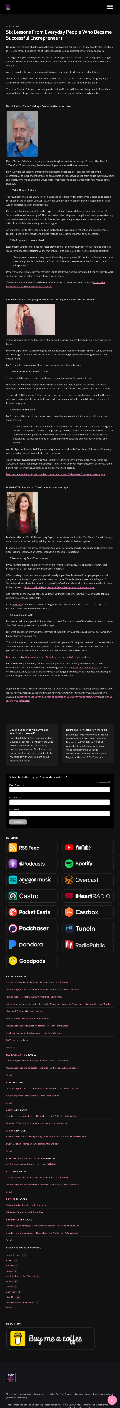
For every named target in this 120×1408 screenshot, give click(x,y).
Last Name (14, 809)
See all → (10, 1047)
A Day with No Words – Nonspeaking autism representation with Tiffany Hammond (46, 1136)
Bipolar (11, 1199)
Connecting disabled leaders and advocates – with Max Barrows (37, 982)
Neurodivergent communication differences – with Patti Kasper (37, 1025)
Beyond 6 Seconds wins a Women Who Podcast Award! (29, 731)
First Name (15, 797)
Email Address (16, 785)
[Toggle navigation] (109, 7)
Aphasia (11, 1110)
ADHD (9, 1082)
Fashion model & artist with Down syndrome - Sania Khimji (34, 996)
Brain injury (13, 1219)
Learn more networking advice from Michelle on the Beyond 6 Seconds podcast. (48, 656)
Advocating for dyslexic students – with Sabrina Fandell (33, 1095)
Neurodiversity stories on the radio (86, 729)
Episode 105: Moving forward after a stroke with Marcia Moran (36, 1123)
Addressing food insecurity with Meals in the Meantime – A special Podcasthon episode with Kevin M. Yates (58, 1004)
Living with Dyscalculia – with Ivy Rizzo (24, 1011)
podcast (16, 604)
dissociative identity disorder (22, 1302)
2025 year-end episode (17, 1040)
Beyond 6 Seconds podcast (85, 667)
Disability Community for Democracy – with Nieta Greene (34, 1033)
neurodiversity (15, 1054)
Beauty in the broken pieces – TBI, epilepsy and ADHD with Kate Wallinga (42, 1116)
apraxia (11, 1130)
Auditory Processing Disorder (25, 1158)
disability (13, 1297)
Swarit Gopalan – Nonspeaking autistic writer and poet (32, 1143)
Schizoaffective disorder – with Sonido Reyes (28, 1018)
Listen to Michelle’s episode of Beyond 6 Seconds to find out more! (59, 587)
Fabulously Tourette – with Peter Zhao (25, 1212)
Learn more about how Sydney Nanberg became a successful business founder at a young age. (55, 474)
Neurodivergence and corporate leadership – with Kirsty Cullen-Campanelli (42, 989)
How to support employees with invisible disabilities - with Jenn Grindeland (42, 1225)
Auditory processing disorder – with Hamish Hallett (31, 1164)
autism (10, 1171)
